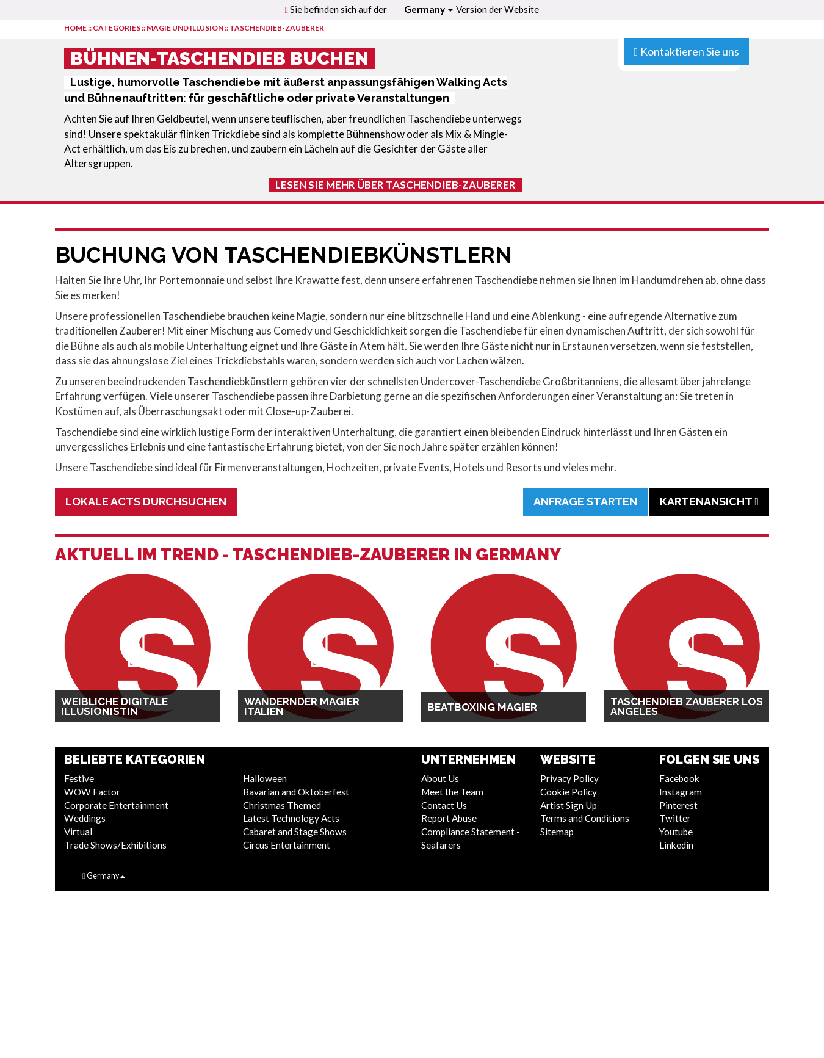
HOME (75, 27)
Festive (79, 778)
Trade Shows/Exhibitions (115, 844)
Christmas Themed (282, 805)
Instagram (680, 791)
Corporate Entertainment (116, 805)
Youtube (676, 831)
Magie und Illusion (184, 27)
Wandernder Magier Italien (302, 706)
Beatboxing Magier (482, 707)
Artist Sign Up (568, 805)
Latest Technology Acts (291, 818)
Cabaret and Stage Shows (295, 831)
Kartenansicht (709, 501)
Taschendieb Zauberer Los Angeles (686, 706)
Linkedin (676, 844)
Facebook (679, 778)
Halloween (265, 778)
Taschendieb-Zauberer (276, 27)
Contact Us (444, 805)
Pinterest (678, 805)
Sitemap (557, 831)
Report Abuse (449, 818)
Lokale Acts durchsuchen (145, 501)
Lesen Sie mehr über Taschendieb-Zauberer (395, 184)
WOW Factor (92, 791)
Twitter (675, 818)
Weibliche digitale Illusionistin (114, 706)
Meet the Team (452, 791)
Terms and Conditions (584, 818)
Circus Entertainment (286, 844)
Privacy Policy (569, 778)
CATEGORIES (116, 27)
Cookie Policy (568, 791)
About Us (440, 778)
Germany (428, 9)
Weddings (85, 818)
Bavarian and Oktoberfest (296, 791)
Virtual (78, 831)
